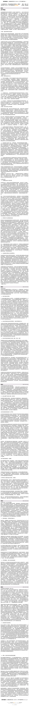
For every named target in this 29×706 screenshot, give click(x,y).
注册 (25, 4)
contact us (15, 704)
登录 (23, 4)
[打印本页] (16, 5)
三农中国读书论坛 (4, 4)
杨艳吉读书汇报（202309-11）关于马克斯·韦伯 (17, 1)
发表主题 (26, 5)
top (26, 699)
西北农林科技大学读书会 (12, 4)
